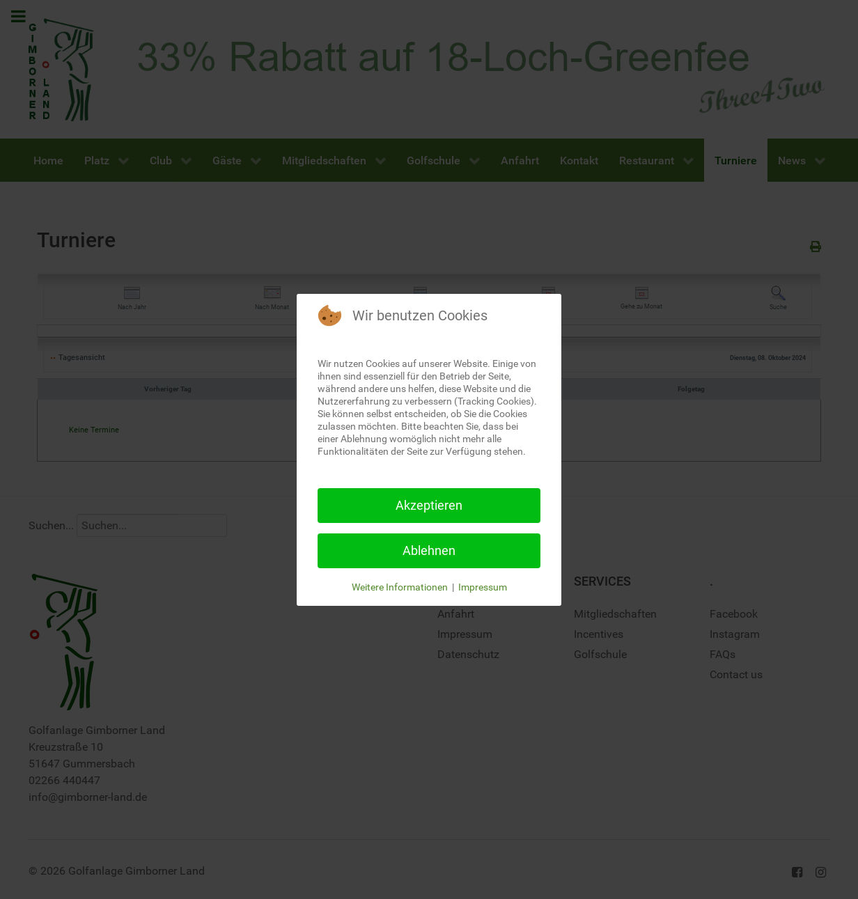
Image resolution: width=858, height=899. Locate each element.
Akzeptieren (429, 505)
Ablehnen (429, 550)
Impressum (482, 587)
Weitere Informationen (400, 587)
